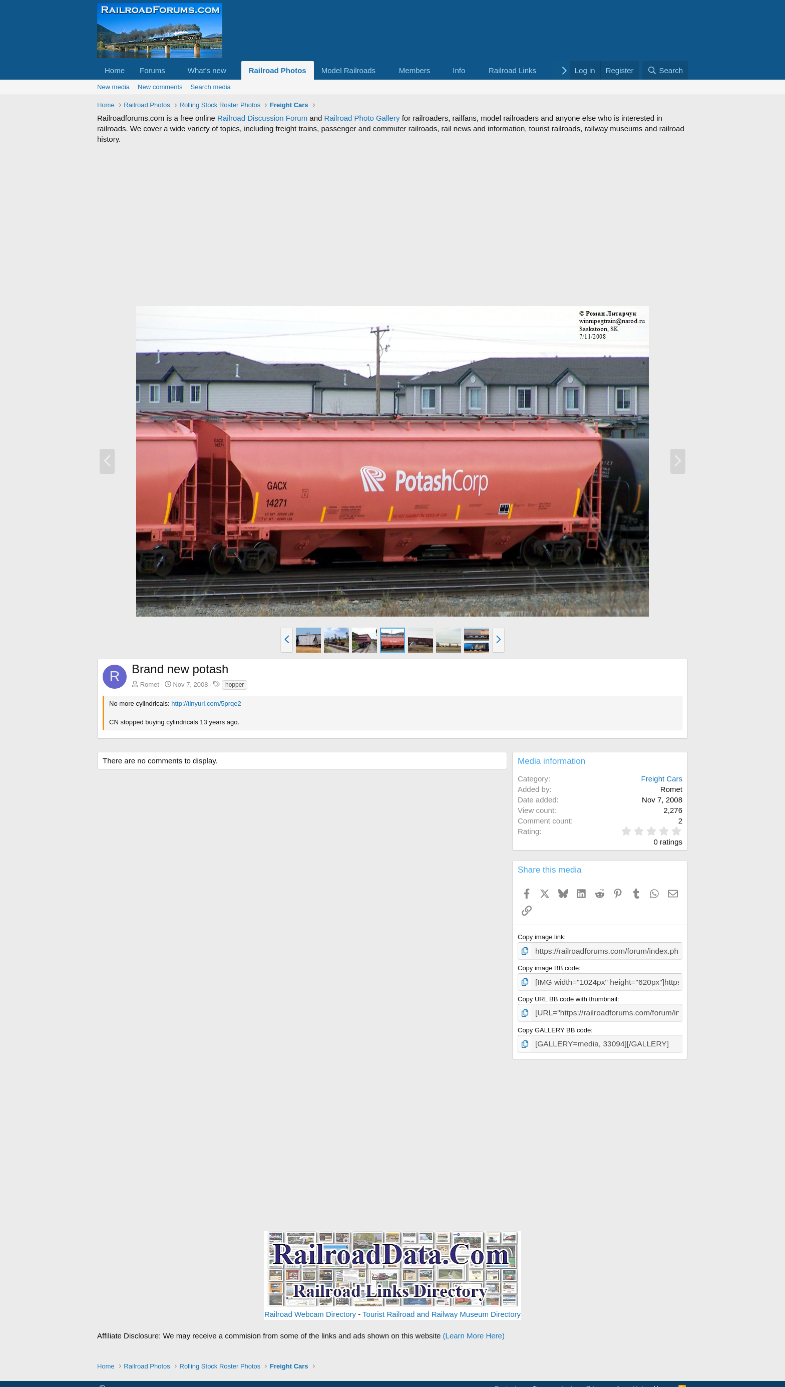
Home (115, 70)
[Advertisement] (392, 225)
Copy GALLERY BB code (554, 1025)
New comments (160, 87)
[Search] (665, 70)
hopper (234, 684)
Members (415, 70)
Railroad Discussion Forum (262, 118)
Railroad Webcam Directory (310, 1307)
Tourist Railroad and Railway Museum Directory (441, 1307)
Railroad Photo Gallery (362, 118)
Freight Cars (661, 778)
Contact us (509, 1381)
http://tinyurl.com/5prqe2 (206, 703)
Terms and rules (556, 1381)
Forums (152, 70)
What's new (207, 70)
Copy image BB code (548, 966)
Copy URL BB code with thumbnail (567, 995)
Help (640, 1381)
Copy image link (541, 937)
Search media (211, 87)
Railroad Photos (277, 70)
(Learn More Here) (474, 1328)
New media (113, 87)
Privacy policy (606, 1381)
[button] (173, 70)
